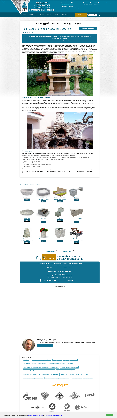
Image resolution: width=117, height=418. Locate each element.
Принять (109, 415)
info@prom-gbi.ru (67, 6)
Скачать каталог (87, 29)
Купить (27, 199)
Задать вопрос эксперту (45, 346)
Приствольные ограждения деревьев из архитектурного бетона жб (40, 367)
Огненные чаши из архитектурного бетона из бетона (74, 374)
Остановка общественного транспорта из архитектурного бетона (40, 374)
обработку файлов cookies (35, 415)
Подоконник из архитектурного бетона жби (34, 363)
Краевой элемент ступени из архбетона (82, 378)
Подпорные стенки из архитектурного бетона (61, 363)
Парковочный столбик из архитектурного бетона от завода (38, 370)
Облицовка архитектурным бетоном (33, 378)
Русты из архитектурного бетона (69, 367)
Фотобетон (26, 360)
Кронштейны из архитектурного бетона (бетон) (57, 378)
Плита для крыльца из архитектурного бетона (65, 360)
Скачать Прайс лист (49, 280)
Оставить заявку (81, 14)
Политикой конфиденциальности (53, 415)
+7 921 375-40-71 (91, 3)
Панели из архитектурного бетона (66, 370)
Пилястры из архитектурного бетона (41, 360)
